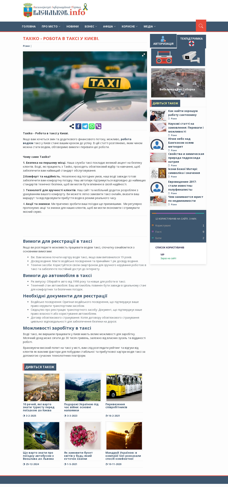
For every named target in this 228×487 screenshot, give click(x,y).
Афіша (109, 26)
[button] (143, 55)
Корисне (130, 26)
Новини (72, 26)
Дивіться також (165, 103)
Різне (26, 46)
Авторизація (163, 40)
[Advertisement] (151, 11)
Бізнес (91, 26)
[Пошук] (201, 25)
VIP (162, 254)
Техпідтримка (191, 41)
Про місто (51, 26)
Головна (29, 26)
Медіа (150, 26)
